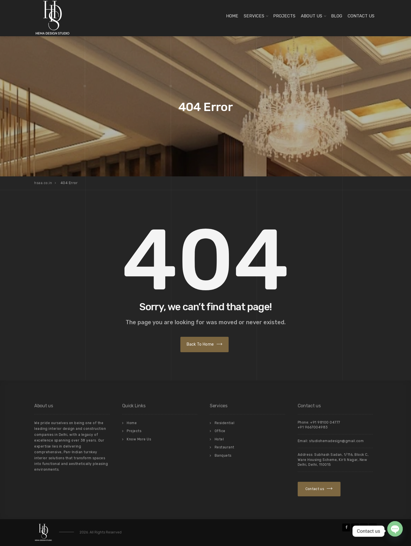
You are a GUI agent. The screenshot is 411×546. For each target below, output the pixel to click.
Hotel (219, 439)
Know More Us (139, 439)
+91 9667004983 (313, 427)
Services (254, 16)
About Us (311, 16)
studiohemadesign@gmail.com (336, 441)
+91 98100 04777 (325, 422)
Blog (336, 16)
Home (232, 16)
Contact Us (361, 16)
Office (220, 431)
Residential (225, 423)
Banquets (223, 456)
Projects (284, 16)
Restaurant (224, 447)
